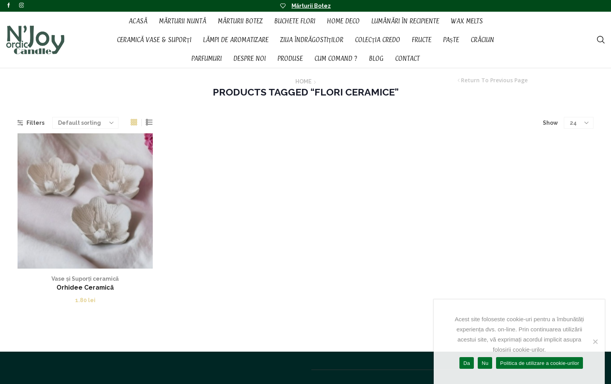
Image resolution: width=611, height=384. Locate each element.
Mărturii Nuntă (182, 21)
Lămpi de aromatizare (235, 40)
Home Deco (343, 21)
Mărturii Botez (311, 6)
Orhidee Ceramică (85, 287)
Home (303, 81)
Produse (290, 58)
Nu (485, 363)
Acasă (138, 21)
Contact (407, 58)
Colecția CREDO (377, 40)
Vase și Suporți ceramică (84, 279)
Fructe (421, 40)
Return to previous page (494, 80)
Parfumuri (206, 58)
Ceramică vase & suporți (154, 40)
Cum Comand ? (335, 58)
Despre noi (249, 58)
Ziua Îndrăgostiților (312, 40)
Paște (451, 40)
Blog (376, 58)
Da (466, 363)
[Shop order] (85, 123)
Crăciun (482, 40)
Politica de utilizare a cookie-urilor (539, 363)
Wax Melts (467, 21)
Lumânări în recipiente (405, 21)
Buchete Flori (294, 21)
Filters (31, 123)
